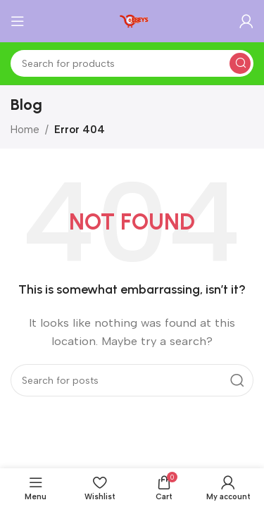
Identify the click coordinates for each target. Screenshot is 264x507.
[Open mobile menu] (18, 21)
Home (25, 129)
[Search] (132, 63)
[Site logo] (132, 20)
